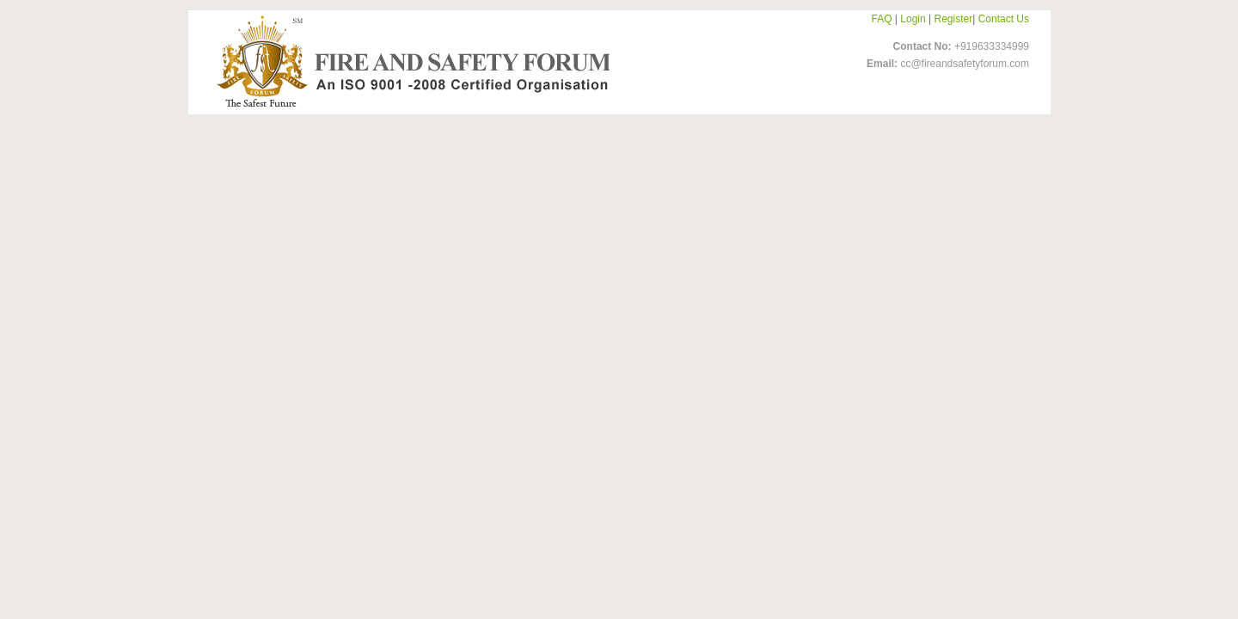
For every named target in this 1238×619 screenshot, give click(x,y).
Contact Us (1003, 19)
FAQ (882, 19)
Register (954, 19)
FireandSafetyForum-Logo (408, 61)
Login (912, 19)
